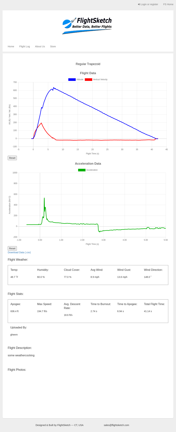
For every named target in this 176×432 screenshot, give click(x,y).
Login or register (148, 4)
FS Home (168, 4)
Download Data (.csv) (19, 252)
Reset (12, 158)
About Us (40, 46)
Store (53, 46)
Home (11, 46)
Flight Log (24, 46)
